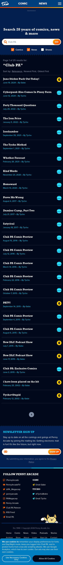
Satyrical (8, 224)
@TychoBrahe (40, 494)
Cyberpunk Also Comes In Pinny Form (27, 92)
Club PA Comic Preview (18, 237)
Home (8, 533)
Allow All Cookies (47, 558)
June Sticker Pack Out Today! (21, 79)
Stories (54, 533)
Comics (17, 49)
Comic (17, 533)
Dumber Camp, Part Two (18, 210)
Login (34, 537)
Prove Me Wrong (13, 197)
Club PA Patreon (12, 507)
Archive (9, 537)
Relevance (17, 71)
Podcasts (44, 533)
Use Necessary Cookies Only (16, 558)
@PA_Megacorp (11, 489)
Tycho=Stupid (12, 395)
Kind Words (10, 171)
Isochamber (10, 131)
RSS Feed (9, 512)
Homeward (10, 184)
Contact (53, 537)
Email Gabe (39, 484)
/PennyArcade (11, 480)
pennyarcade (10, 494)
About (26, 537)
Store (18, 537)
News (32, 49)
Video (34, 533)
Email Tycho (39, 498)
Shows (46, 49)
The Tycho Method (15, 145)
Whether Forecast (14, 158)
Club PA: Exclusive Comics (20, 368)
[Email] (25, 452)
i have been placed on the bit (21, 382)
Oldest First (44, 71)
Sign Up (43, 537)
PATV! (7, 303)
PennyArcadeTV (11, 484)
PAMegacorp (10, 498)
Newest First (30, 71)
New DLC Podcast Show (18, 342)
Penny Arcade (11, 503)
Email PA (8, 517)
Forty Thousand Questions (19, 105)
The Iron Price (12, 118)
